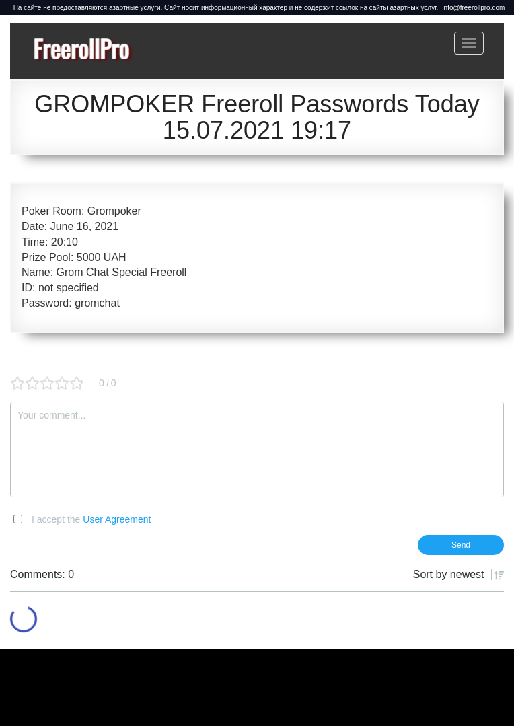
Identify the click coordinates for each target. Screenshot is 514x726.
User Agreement (117, 519)
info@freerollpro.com (473, 7)
